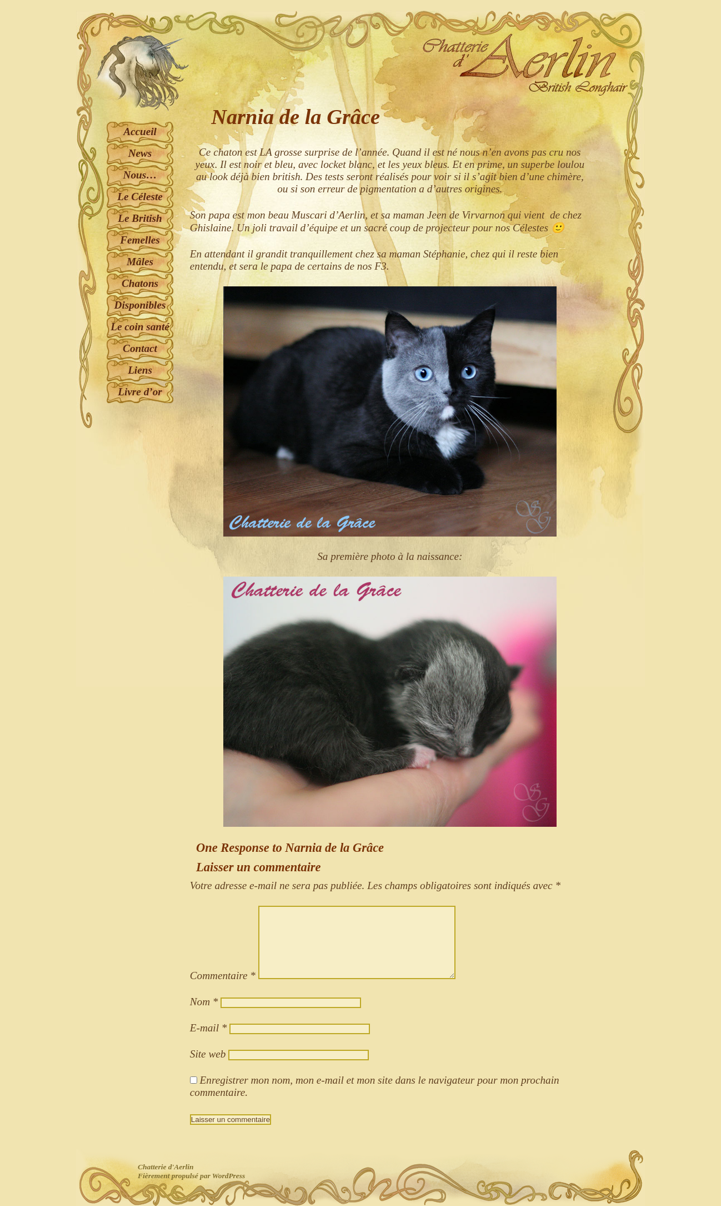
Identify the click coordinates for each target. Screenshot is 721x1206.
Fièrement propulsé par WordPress (191, 1176)
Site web (208, 1054)
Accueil (140, 131)
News (140, 153)
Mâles (140, 261)
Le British (140, 218)
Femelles (139, 240)
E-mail (208, 1028)
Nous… (140, 175)
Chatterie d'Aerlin (165, 1167)
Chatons (140, 283)
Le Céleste (140, 196)
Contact (140, 348)
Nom (204, 1002)
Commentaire (223, 975)
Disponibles (140, 305)
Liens (140, 370)
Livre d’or (140, 392)
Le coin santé (140, 326)
